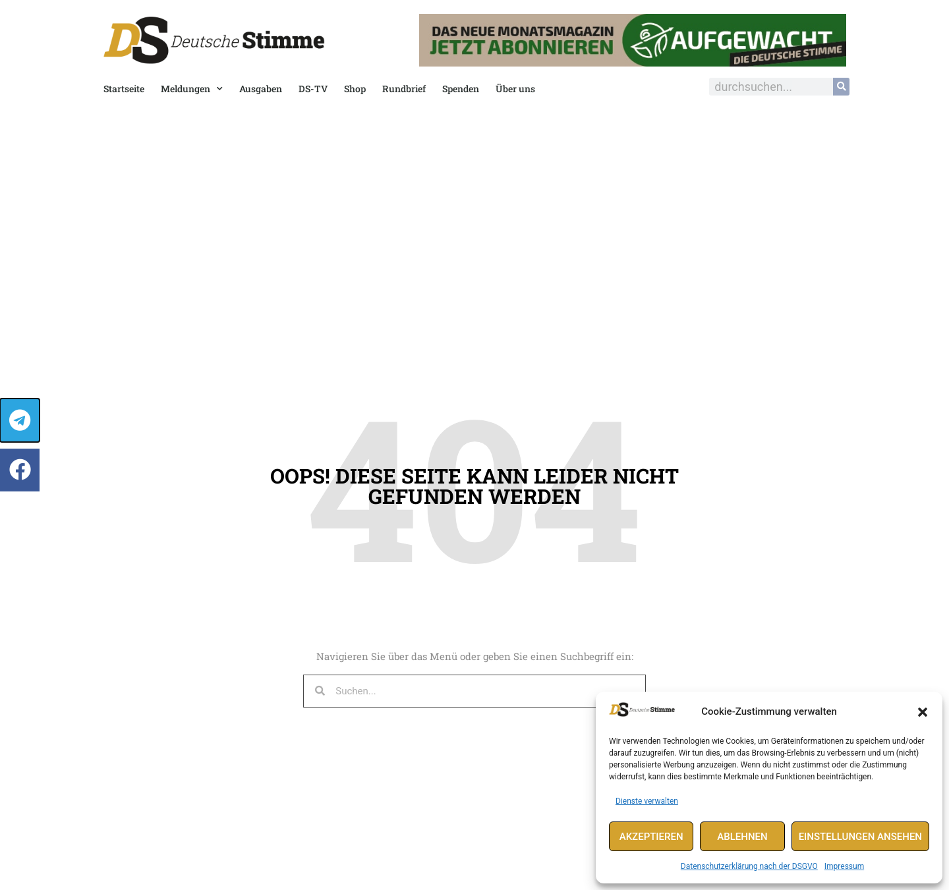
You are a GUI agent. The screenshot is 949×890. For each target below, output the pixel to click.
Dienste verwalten (647, 801)
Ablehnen (742, 837)
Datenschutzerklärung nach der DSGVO (749, 866)
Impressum (844, 866)
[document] (474, 445)
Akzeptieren (651, 837)
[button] (922, 712)
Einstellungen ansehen (860, 837)
